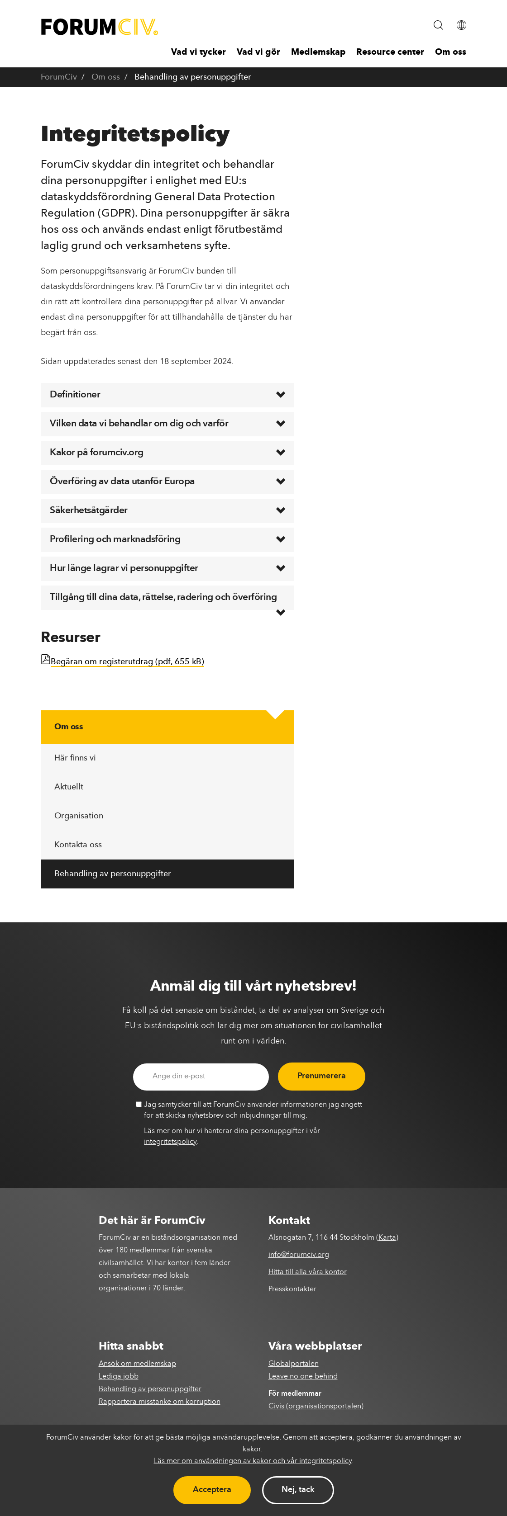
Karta (387, 1238)
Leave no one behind (303, 1376)
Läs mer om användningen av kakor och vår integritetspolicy (253, 1461)
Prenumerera (321, 1076)
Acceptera (212, 1490)
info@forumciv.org (298, 1255)
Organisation (78, 816)
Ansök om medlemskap (137, 1364)
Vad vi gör (258, 52)
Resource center (390, 52)
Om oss (450, 52)
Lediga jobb (119, 1376)
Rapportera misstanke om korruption (159, 1402)
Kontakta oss (78, 845)
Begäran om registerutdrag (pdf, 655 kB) (127, 662)
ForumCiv (59, 77)
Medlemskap (318, 52)
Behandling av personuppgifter (112, 874)
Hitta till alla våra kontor (307, 1272)
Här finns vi (75, 758)
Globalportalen (293, 1364)
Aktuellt (68, 787)
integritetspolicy (170, 1142)
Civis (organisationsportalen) (316, 1406)
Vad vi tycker (198, 52)
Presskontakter (292, 1289)
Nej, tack (298, 1490)
